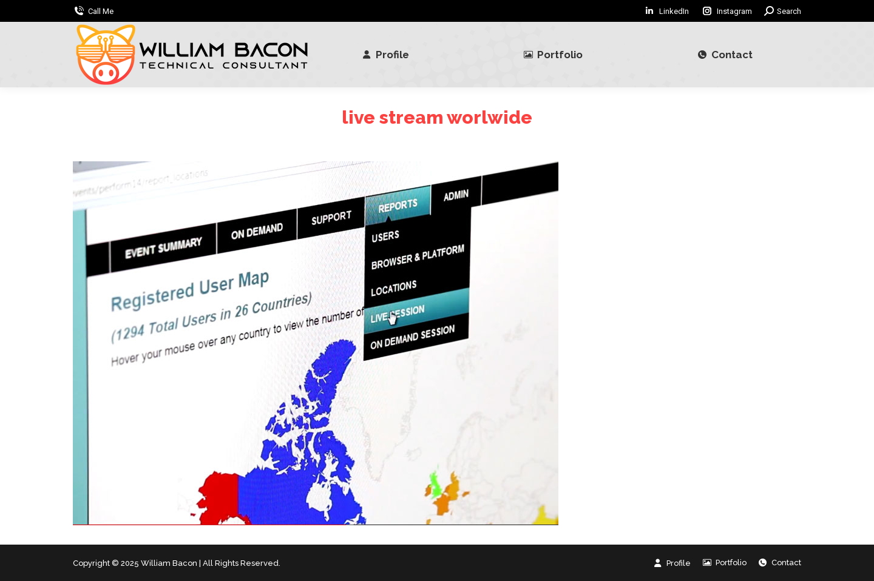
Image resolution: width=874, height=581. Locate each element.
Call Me (100, 11)
